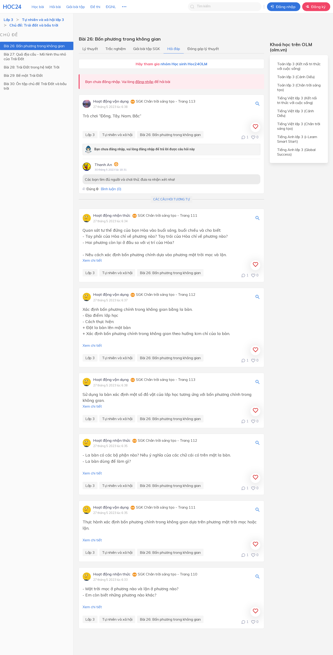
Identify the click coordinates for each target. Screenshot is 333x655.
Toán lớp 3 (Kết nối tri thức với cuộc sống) (299, 66)
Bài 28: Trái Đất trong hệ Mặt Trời (31, 67)
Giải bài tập (75, 6)
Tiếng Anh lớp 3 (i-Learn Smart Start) (297, 139)
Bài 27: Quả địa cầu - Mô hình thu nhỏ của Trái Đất (35, 56)
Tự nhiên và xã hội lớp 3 (43, 19)
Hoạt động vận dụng (111, 101)
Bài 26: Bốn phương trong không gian (34, 46)
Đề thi (95, 6)
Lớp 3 (8, 19)
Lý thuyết (90, 48)
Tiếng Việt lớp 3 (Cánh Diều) (295, 113)
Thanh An (103, 164)
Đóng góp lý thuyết (203, 48)
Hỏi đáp (173, 48)
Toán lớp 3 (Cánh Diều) (296, 76)
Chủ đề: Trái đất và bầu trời (33, 25)
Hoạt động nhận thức (111, 215)
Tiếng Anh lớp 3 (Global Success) (296, 152)
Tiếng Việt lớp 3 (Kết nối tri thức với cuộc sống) (297, 100)
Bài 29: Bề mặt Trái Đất (23, 75)
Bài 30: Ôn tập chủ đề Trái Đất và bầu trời (35, 86)
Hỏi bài (55, 6)
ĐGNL (111, 6)
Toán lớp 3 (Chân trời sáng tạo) (299, 87)
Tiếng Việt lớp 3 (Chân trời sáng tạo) (298, 126)
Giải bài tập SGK (146, 48)
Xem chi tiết (92, 260)
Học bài (38, 6)
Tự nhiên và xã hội (117, 134)
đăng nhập (144, 81)
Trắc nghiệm (115, 48)
